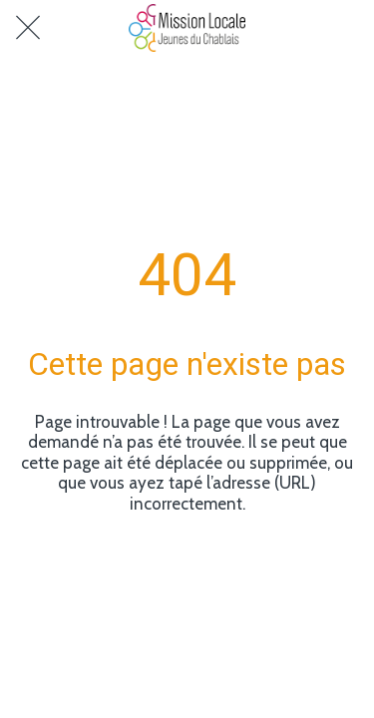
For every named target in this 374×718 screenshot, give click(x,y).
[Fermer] (28, 28)
